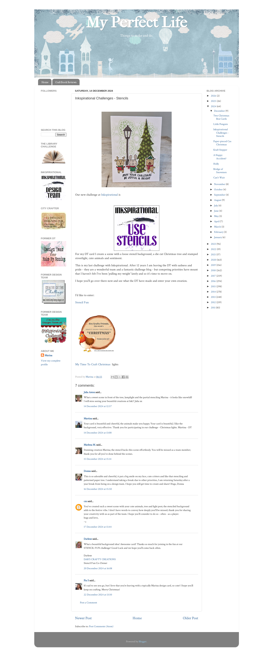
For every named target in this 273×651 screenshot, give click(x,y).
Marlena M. (90, 445)
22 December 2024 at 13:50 (98, 594)
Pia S (86, 580)
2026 (214, 96)
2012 (213, 302)
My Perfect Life (136, 22)
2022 (214, 249)
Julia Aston (89, 392)
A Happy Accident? (219, 156)
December (219, 111)
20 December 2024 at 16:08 (98, 568)
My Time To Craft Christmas (93, 364)
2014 (213, 291)
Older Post (190, 618)
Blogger (142, 641)
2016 (213, 281)
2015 (213, 286)
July (216, 205)
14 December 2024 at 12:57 (98, 406)
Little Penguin (220, 124)
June (216, 211)
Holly (216, 164)
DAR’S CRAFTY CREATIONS (100, 559)
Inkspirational (109, 195)
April (217, 221)
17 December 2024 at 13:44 (98, 527)
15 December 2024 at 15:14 (97, 459)
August (218, 200)
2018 (213, 270)
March (217, 226)
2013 (213, 297)
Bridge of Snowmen (220, 170)
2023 (214, 244)
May (216, 216)
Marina (48, 355)
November (220, 184)
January (218, 237)
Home (44, 82)
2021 (213, 254)
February (219, 232)
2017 (213, 276)
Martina (88, 418)
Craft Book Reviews (66, 82)
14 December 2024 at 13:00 (98, 432)
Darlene (88, 539)
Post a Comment (88, 602)
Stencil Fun (82, 302)
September (220, 195)
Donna (87, 471)
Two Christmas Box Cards (221, 117)
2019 (213, 265)
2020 (214, 260)
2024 (214, 106)
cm (85, 501)
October (218, 189)
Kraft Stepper (220, 150)
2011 (213, 307)
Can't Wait (219, 177)
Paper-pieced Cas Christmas (222, 142)
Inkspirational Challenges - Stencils (221, 133)
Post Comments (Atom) (101, 626)
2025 (214, 101)
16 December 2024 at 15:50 (98, 489)
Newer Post (83, 618)
